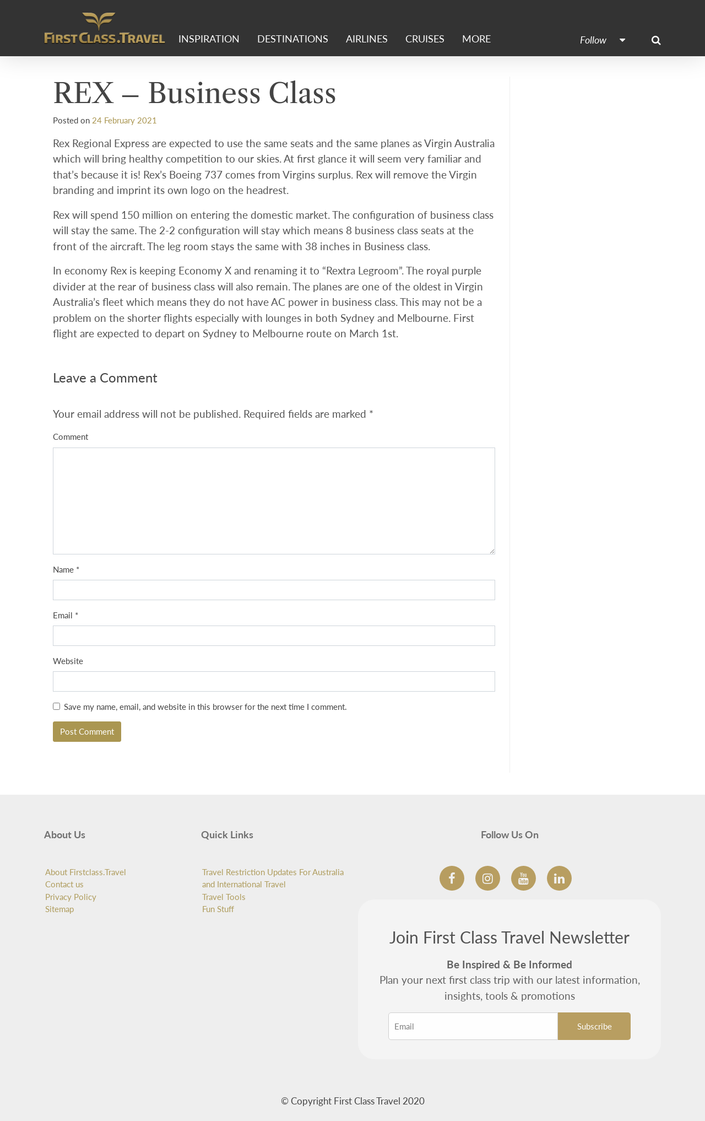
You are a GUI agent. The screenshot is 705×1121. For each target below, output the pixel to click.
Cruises (424, 39)
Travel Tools (224, 897)
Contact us (64, 884)
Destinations (292, 39)
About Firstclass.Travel (85, 872)
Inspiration (209, 39)
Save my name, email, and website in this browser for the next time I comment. (205, 707)
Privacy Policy (70, 897)
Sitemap (59, 909)
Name (66, 569)
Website (68, 661)
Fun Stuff (218, 909)
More (476, 39)
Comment (70, 436)
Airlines (367, 39)
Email (65, 615)
